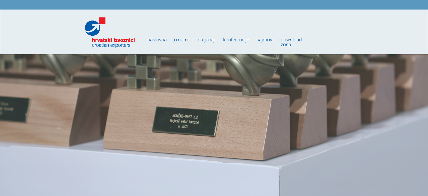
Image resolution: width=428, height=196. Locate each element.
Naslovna (157, 39)
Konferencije (236, 39)
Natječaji (207, 39)
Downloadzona (291, 42)
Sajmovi (265, 39)
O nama (182, 39)
